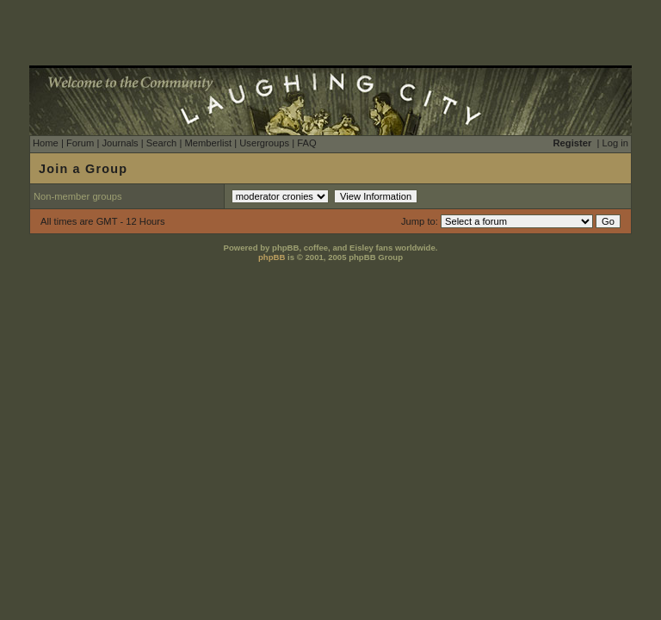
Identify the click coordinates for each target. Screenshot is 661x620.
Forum (80, 143)
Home (46, 143)
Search (161, 143)
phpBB (271, 257)
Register (572, 143)
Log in (615, 143)
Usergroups (264, 143)
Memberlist (208, 143)
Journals (120, 143)
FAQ (306, 143)
